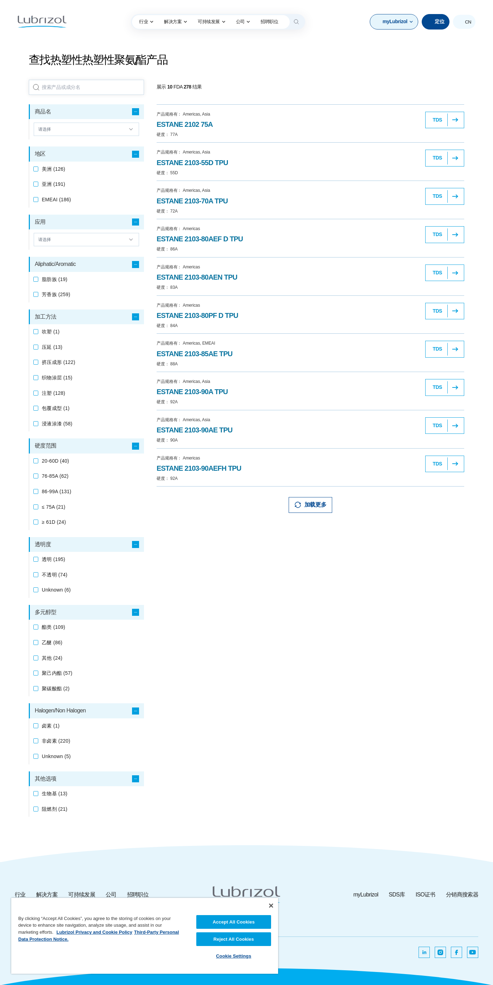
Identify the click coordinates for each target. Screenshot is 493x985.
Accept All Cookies (234, 922)
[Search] (296, 22)
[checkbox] (35, 169)
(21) (53, 507)
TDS (437, 120)
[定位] (435, 22)
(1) (51, 331)
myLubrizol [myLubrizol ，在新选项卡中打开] (365, 895)
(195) (53, 559)
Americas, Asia (183, 114)
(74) (54, 575)
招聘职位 (138, 895)
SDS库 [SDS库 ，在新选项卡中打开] (397, 895)
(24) (54, 522)
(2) (56, 688)
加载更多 (315, 505)
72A (167, 211)
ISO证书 (425, 895)
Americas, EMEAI (186, 343)
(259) (56, 294)
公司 (243, 21)
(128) (53, 393)
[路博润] (42, 21)
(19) (54, 279)
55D (167, 172)
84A (167, 325)
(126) (53, 169)
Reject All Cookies (233, 939)
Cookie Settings (233, 956)
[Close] (271, 906)
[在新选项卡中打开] (424, 952)
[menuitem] (146, 22)
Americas (178, 228)
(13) (52, 347)
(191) (53, 184)
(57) (57, 673)
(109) (53, 627)
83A (167, 287)
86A (167, 249)
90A (167, 440)
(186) (56, 199)
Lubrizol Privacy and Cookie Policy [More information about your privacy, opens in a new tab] (94, 932)
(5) (56, 756)
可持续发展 (211, 21)
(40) (55, 461)
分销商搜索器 (462, 895)
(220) (56, 741)
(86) (52, 642)
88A (167, 363)
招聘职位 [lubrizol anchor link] (269, 21)
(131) (56, 491)
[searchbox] (86, 87)
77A (167, 134)
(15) (57, 377)
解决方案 (175, 21)
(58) (57, 423)
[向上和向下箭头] (86, 129)
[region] (144, 936)
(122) (58, 362)
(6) (56, 590)
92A (167, 401)
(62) (55, 476)
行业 (146, 21)
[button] (394, 22)
